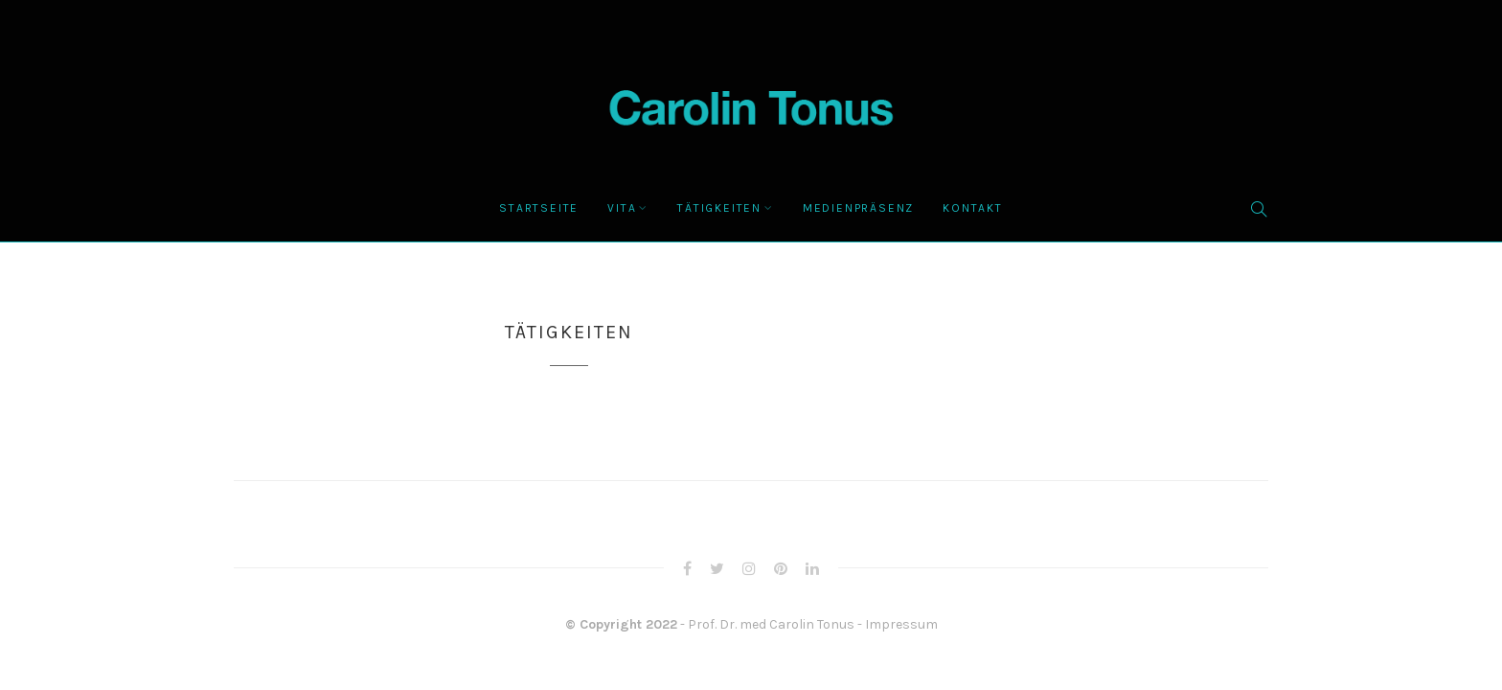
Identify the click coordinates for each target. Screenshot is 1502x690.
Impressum (901, 624)
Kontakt (973, 208)
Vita (621, 208)
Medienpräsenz (858, 208)
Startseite (539, 208)
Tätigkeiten (719, 208)
